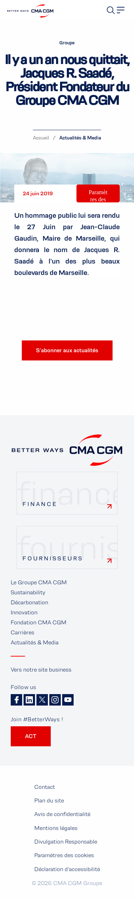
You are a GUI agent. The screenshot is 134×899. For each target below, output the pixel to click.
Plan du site (49, 800)
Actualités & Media (80, 138)
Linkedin (29, 700)
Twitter (42, 700)
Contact (44, 787)
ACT (30, 736)
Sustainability (28, 592)
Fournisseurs (53, 558)
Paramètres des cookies (98, 199)
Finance (40, 504)
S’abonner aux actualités (67, 350)
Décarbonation (29, 602)
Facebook (16, 700)
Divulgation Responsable (65, 842)
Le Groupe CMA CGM (39, 582)
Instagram (55, 700)
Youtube (68, 700)
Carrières (22, 632)
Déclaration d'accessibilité (67, 869)
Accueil (41, 138)
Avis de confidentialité (62, 814)
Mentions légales (56, 828)
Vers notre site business (41, 670)
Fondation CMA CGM (38, 622)
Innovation (24, 612)
